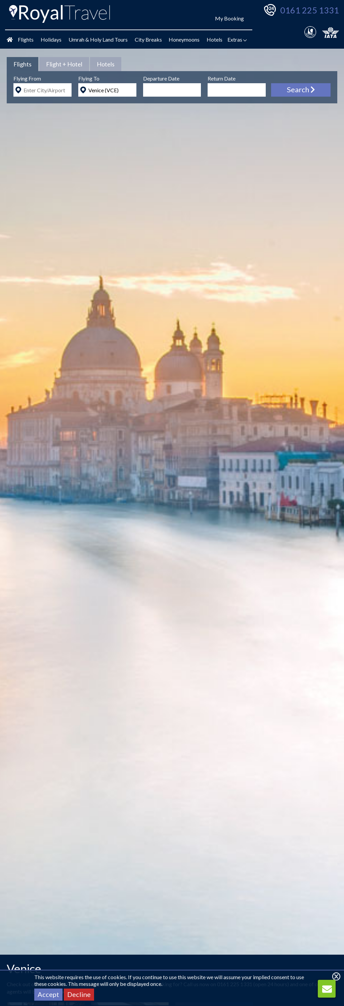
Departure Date (161, 78)
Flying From (27, 78)
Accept (48, 994)
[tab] (22, 64)
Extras (237, 39)
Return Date (221, 78)
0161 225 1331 (309, 10)
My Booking (229, 18)
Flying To (88, 78)
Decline (79, 994)
